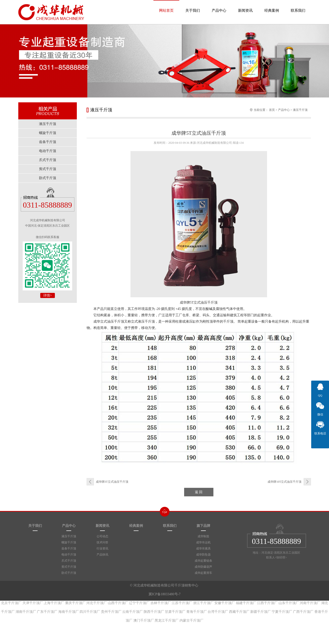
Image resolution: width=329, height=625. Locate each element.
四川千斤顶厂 (90, 612)
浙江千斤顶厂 (203, 603)
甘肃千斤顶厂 (175, 612)
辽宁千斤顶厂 (139, 603)
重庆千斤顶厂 (75, 603)
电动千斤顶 (68, 554)
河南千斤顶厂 (310, 603)
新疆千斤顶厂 (260, 612)
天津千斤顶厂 (32, 603)
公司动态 (102, 536)
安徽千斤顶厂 (224, 603)
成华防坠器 (203, 554)
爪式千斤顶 (68, 560)
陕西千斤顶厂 (154, 612)
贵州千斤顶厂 (111, 612)
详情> (47, 295)
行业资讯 (102, 548)
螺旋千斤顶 (68, 542)
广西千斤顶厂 (303, 612)
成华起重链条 (203, 560)
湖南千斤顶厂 (26, 612)
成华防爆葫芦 (203, 566)
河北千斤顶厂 (96, 603)
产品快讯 (102, 554)
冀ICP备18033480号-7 (164, 594)
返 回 (199, 492)
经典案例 (272, 6)
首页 (272, 110)
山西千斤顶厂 (118, 603)
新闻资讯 (245, 6)
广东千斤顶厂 (47, 612)
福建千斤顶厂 (246, 603)
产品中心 (219, 6)
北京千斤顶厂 (11, 603)
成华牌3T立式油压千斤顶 (112, 481)
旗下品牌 (203, 526)
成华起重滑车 (203, 573)
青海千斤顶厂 (196, 612)
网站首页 (166, 6)
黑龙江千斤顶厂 (167, 620)
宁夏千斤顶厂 (282, 612)
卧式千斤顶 (68, 573)
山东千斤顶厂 (289, 603)
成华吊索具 (203, 548)
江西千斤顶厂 (267, 603)
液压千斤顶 (300, 110)
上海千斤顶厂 (54, 603)
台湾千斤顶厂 (218, 612)
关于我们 (193, 6)
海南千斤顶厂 (68, 612)
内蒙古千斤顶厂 (191, 620)
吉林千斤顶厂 (160, 603)
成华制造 (203, 536)
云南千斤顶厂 (132, 612)
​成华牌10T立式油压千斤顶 (284, 481)
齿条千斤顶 (68, 548)
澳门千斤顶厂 (143, 620)
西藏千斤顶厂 (239, 612)
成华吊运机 (203, 542)
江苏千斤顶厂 (182, 603)
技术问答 (102, 542)
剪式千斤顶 (68, 566)
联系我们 (298, 6)
